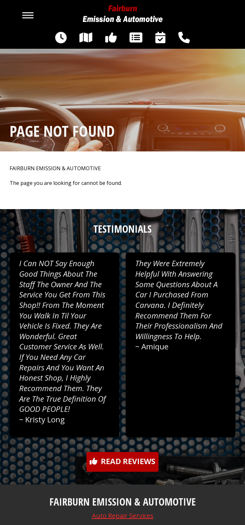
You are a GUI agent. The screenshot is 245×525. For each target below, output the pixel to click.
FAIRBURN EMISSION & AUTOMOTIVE (55, 168)
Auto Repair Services (122, 515)
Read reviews (122, 461)
